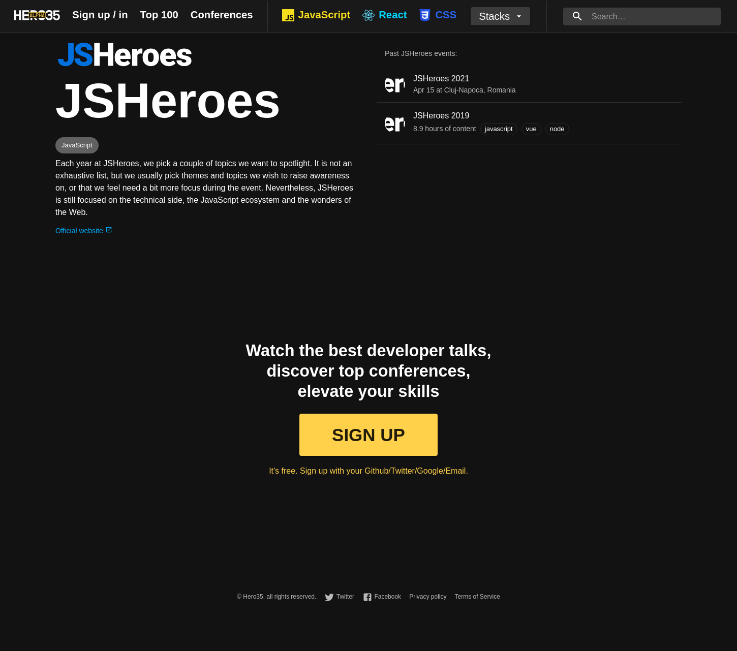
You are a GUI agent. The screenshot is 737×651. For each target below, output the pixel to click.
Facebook (387, 596)
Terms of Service (477, 596)
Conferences (222, 14)
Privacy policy (427, 596)
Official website (83, 231)
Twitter (345, 596)
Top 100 (159, 14)
